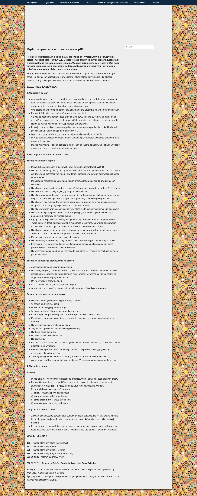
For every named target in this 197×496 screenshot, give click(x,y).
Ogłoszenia (49, 3)
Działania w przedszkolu (69, 3)
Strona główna (32, 3)
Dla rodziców (139, 3)
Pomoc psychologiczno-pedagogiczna (113, 3)
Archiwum (155, 3)
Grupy (88, 3)
